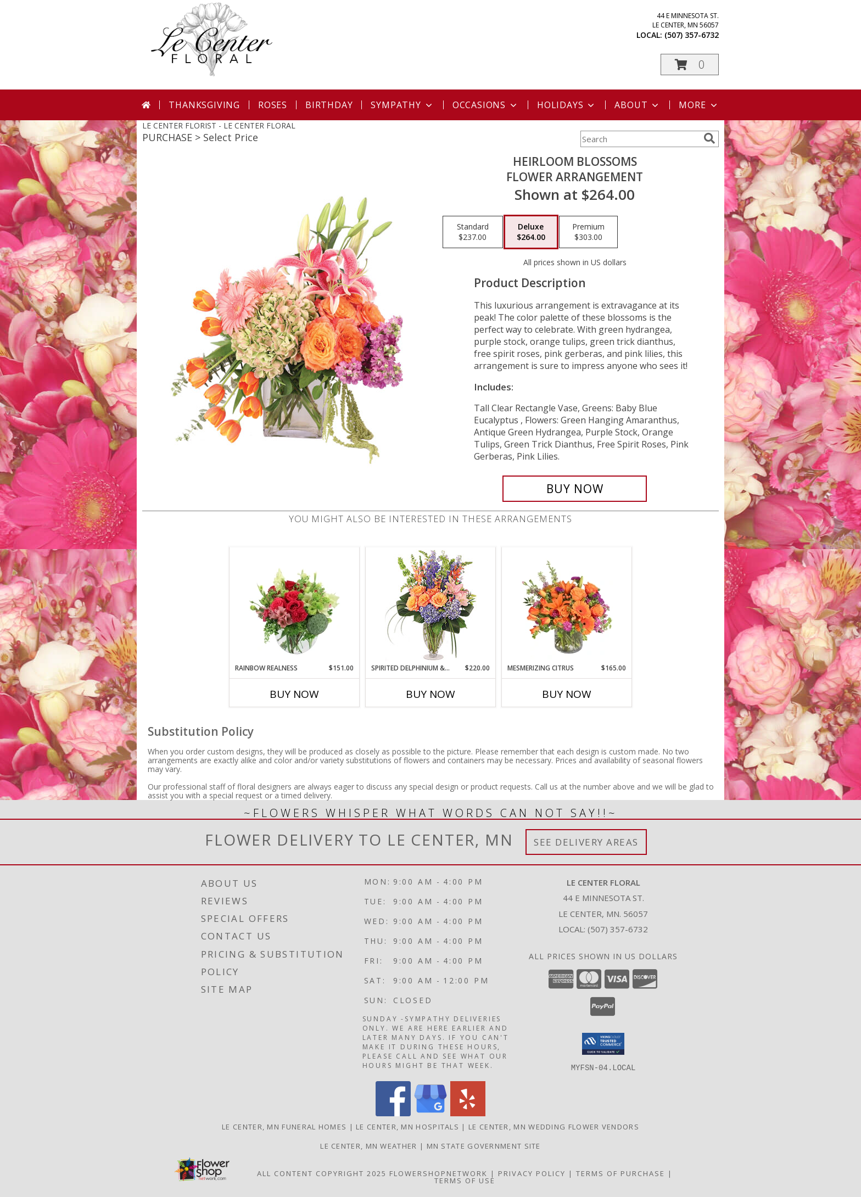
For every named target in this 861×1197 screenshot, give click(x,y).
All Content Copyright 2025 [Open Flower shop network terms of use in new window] (322, 1173)
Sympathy (402, 105)
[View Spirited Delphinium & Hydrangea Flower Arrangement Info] (431, 605)
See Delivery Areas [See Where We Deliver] (586, 842)
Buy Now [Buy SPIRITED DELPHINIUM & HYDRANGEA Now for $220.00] (430, 694)
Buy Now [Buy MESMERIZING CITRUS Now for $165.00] (566, 694)
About (637, 105)
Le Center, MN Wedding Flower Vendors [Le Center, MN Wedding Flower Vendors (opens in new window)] (553, 1126)
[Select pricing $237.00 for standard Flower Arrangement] (472, 232)
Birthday (329, 105)
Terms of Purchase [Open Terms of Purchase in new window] (620, 1173)
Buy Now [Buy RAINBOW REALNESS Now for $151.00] (294, 694)
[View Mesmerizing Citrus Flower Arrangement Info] (567, 605)
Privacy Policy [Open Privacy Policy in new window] (532, 1173)
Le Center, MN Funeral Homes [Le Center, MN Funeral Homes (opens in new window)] (284, 1126)
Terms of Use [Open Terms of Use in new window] (464, 1180)
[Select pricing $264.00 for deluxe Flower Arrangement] (531, 232)
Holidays (566, 105)
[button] (690, 64)
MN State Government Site (484, 1145)
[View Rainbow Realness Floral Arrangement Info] (294, 605)
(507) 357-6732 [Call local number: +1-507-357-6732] (691, 35)
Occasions (485, 105)
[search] (709, 138)
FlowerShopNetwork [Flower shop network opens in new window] (438, 1173)
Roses (272, 105)
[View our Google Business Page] (430, 1112)
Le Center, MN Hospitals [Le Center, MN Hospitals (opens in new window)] (407, 1126)
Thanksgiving (204, 105)
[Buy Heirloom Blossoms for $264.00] (574, 489)
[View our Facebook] (393, 1112)
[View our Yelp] (467, 1112)
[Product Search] (639, 139)
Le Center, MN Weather (368, 1145)
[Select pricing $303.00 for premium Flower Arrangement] (588, 232)
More (699, 105)
